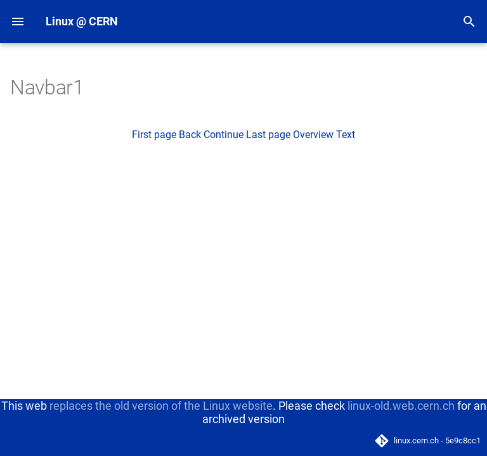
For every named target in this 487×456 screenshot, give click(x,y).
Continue (224, 135)
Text (345, 135)
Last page (268, 135)
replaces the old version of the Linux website (161, 405)
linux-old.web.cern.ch (401, 405)
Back (190, 135)
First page (154, 135)
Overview (313, 135)
